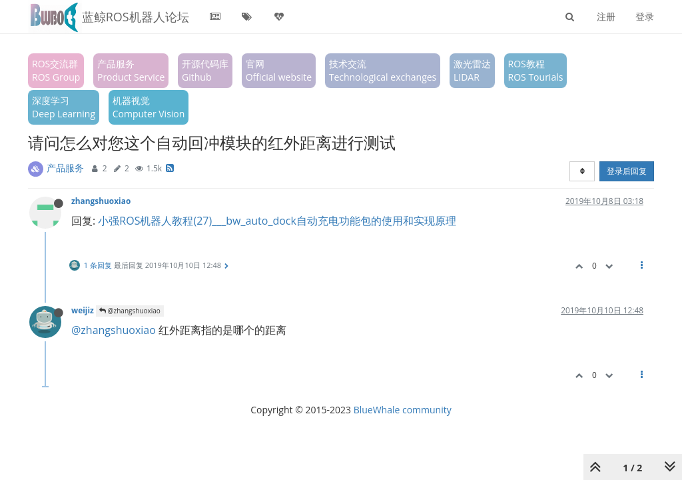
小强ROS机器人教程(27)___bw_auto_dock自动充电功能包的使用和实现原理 (277, 220)
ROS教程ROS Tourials (535, 70)
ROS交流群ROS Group (56, 70)
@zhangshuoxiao (130, 310)
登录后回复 (627, 171)
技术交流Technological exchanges (383, 70)
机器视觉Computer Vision (149, 107)
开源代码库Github (205, 70)
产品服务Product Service (131, 70)
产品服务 (65, 167)
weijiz (82, 310)
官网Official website (279, 70)
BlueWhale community (403, 409)
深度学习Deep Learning (63, 107)
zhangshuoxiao (101, 200)
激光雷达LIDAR (472, 70)
